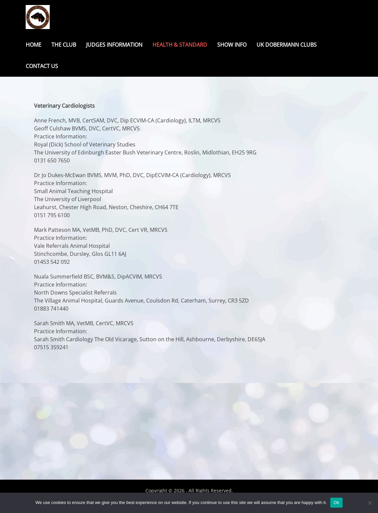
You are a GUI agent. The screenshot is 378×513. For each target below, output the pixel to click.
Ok (336, 502)
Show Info (232, 44)
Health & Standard (179, 44)
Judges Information (114, 44)
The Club (63, 44)
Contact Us (42, 66)
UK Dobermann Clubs (287, 44)
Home (33, 44)
